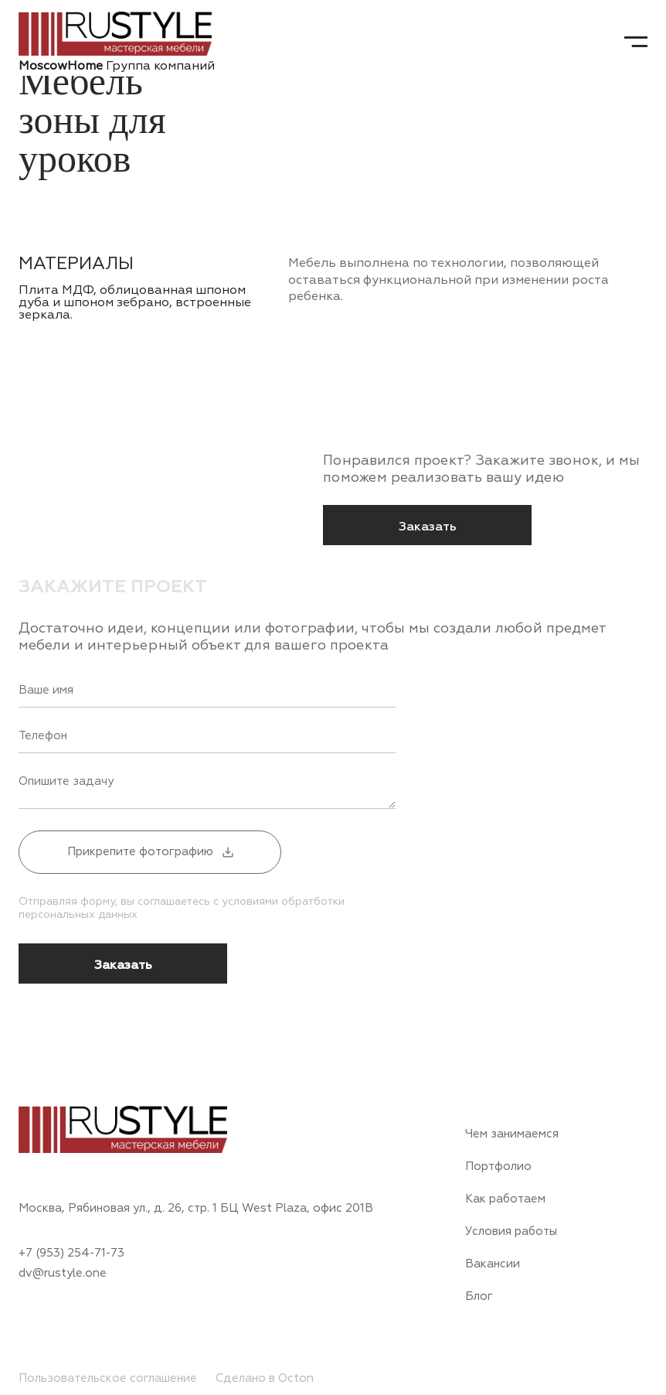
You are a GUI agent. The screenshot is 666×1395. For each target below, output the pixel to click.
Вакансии (492, 1264)
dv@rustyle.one (63, 1274)
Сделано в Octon (265, 1379)
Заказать (428, 526)
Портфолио (498, 1167)
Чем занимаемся (512, 1134)
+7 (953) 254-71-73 (71, 1253)
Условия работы (511, 1232)
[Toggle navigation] (635, 41)
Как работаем (505, 1199)
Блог (479, 1297)
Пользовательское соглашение (108, 1379)
